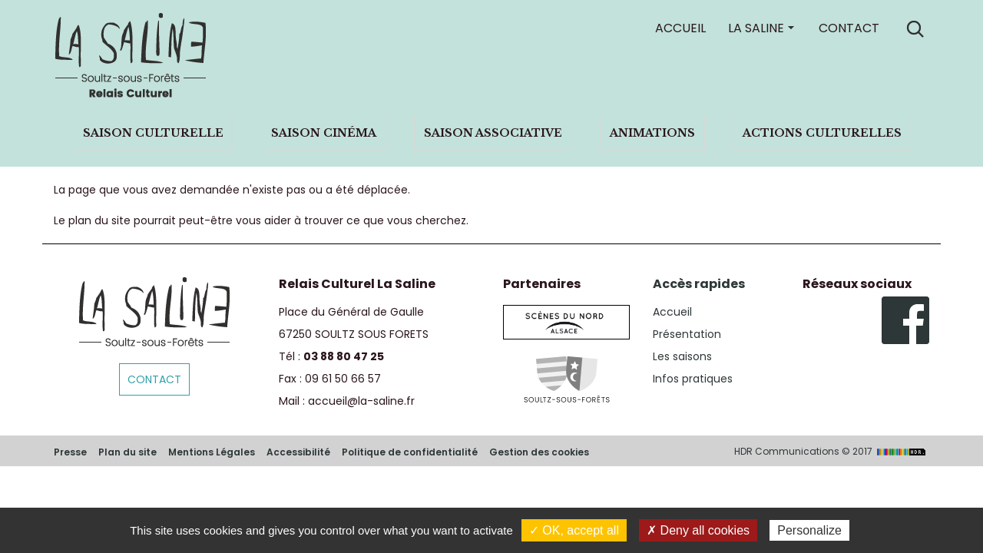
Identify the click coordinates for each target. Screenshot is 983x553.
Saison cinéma (323, 133)
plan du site (99, 220)
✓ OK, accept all (574, 530)
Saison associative (493, 133)
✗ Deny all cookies (698, 530)
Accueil (680, 28)
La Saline (756, 28)
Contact (849, 28)
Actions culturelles (822, 133)
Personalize (809, 530)
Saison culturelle (153, 133)
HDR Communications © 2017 (831, 451)
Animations (652, 133)
